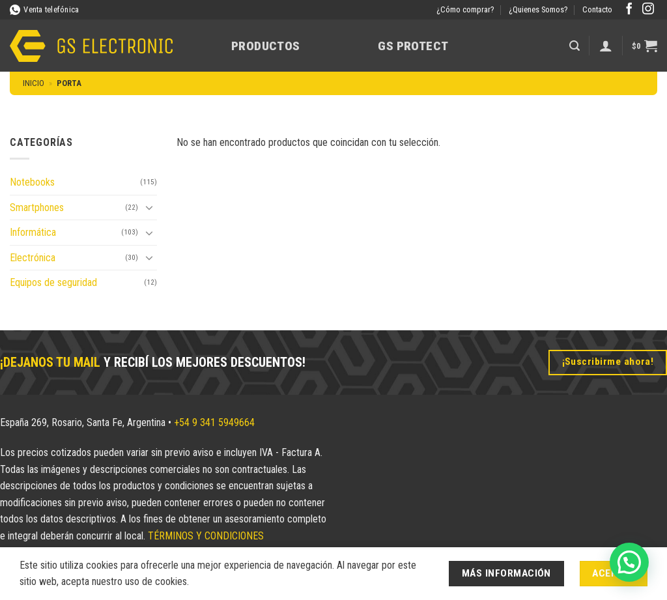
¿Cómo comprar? (465, 9)
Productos (265, 45)
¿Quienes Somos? (538, 9)
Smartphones (37, 207)
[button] (574, 46)
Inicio (33, 83)
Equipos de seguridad (53, 282)
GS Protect (413, 45)
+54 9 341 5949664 (214, 422)
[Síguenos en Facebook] (629, 9)
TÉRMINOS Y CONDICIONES (206, 536)
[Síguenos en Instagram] (648, 9)
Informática (33, 232)
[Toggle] (149, 207)
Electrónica (32, 257)
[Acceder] (605, 45)
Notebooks (32, 182)
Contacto (597, 9)
